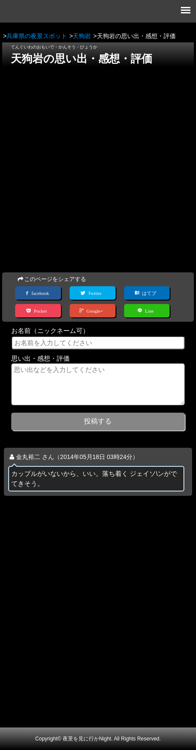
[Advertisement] (98, 167)
